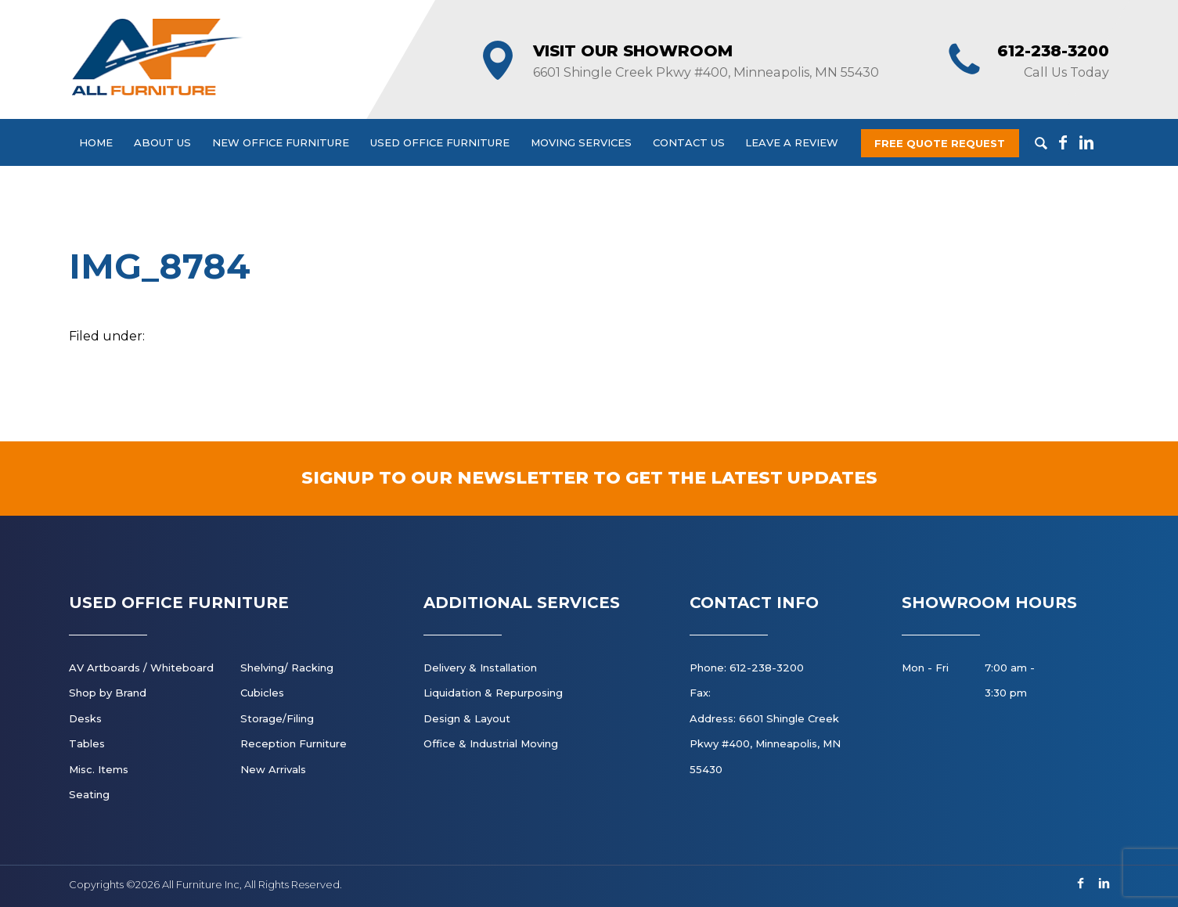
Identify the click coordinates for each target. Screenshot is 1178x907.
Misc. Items (98, 769)
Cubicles (262, 692)
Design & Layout (466, 718)
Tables (87, 743)
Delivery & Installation (480, 667)
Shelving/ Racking (286, 667)
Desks (85, 718)
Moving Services (581, 142)
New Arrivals (273, 769)
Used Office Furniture (440, 142)
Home (96, 142)
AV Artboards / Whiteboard (141, 667)
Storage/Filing (277, 718)
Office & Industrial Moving (490, 743)
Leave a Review (791, 142)
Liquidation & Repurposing (493, 692)
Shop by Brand (107, 692)
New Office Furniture (280, 142)
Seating (89, 794)
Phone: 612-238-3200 (747, 667)
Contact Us (689, 142)
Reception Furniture (293, 743)
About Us (162, 142)
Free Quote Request (939, 143)
